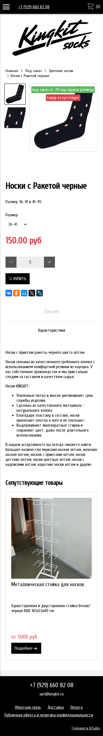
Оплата (76, 707)
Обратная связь (28, 707)
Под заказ (34, 70)
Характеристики (51, 330)
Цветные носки (61, 70)
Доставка (56, 707)
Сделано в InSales (86, 728)
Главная (11, 70)
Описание (51, 311)
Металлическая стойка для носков (47, 584)
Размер (11, 214)
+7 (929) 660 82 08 (33, 6)
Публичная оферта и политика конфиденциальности (48, 715)
